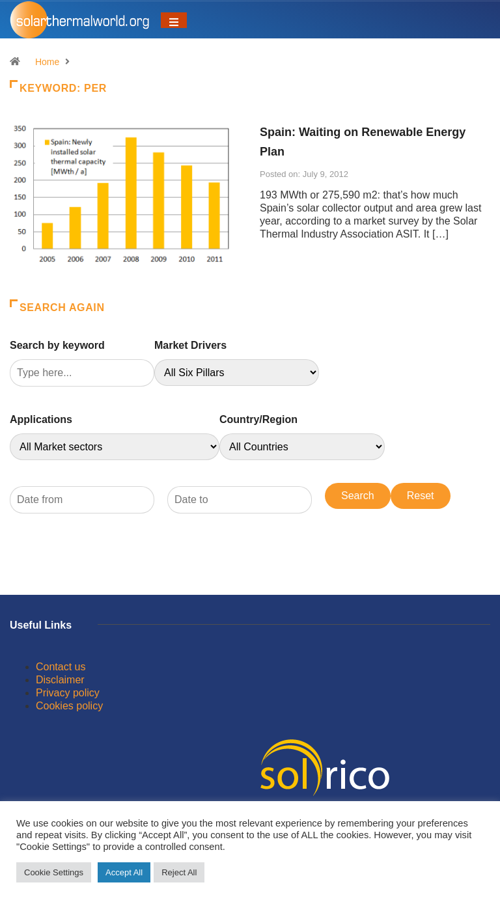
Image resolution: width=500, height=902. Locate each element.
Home (47, 62)
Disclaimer (60, 679)
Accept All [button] (124, 872)
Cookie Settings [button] (53, 872)
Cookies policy (69, 705)
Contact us (60, 666)
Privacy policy (68, 692)
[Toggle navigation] (174, 20)
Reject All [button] (179, 872)
